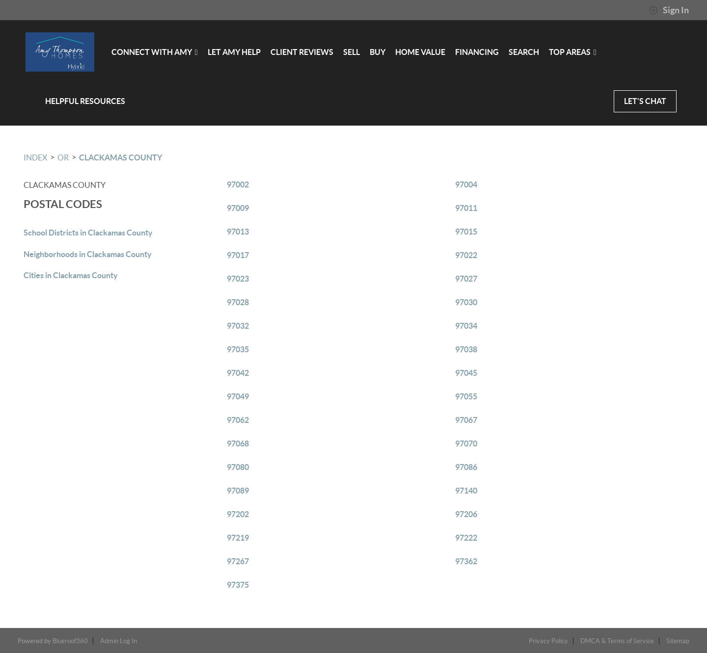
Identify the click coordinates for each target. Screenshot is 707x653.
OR (63, 157)
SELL (351, 52)
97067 (466, 420)
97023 (238, 279)
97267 (238, 561)
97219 (238, 538)
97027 (466, 279)
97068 (238, 443)
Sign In (669, 10)
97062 (238, 420)
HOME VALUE (420, 52)
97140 (466, 491)
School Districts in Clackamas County (88, 232)
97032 (238, 326)
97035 (238, 349)
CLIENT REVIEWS (301, 52)
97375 (238, 585)
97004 (466, 184)
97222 (466, 538)
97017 (238, 255)
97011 (466, 208)
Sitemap (677, 641)
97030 (466, 302)
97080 (238, 467)
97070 (466, 443)
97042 (238, 373)
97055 (466, 396)
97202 (238, 514)
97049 (238, 396)
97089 (238, 491)
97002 (238, 184)
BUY (377, 52)
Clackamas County (120, 157)
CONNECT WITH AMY (154, 52)
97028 (238, 302)
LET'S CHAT (645, 101)
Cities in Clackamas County (71, 275)
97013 (238, 231)
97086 (466, 467)
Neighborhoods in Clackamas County (88, 254)
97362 (466, 561)
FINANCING (476, 52)
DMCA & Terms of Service (617, 641)
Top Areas (572, 52)
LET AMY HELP (233, 52)
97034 (466, 326)
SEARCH (523, 52)
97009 (238, 208)
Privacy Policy (548, 641)
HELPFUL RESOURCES (85, 101)
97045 (466, 373)
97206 (466, 514)
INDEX (35, 157)
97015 (466, 231)
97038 (466, 349)
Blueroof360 (70, 641)
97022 (466, 255)
